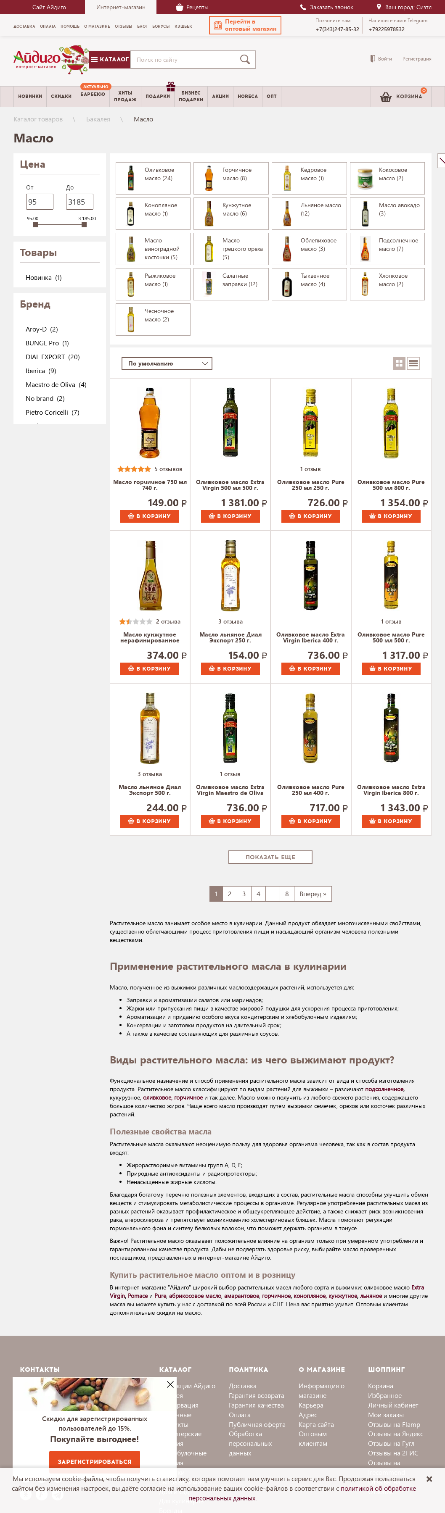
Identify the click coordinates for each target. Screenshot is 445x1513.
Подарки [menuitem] (160, 93)
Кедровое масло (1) (313, 174)
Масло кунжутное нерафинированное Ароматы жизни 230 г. (150, 638)
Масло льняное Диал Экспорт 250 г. (230, 638)
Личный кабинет (393, 1404)
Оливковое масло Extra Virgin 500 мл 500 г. (230, 485)
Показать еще (270, 857)
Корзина (380, 1385)
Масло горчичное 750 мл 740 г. (150, 485)
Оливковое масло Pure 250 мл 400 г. (310, 790)
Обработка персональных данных (250, 1443)
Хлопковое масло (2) (393, 279)
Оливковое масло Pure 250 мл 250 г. (310, 485)
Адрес (308, 1414)
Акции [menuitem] (220, 96)
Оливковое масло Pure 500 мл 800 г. (391, 485)
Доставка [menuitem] (24, 26)
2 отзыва (168, 621)
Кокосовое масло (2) (393, 174)
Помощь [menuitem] (70, 26)
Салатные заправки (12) (239, 279)
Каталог (110, 59)
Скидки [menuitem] (61, 96)
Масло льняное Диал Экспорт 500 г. (150, 790)
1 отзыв (310, 469)
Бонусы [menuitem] (161, 26)
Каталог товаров (38, 118)
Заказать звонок (326, 7)
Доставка (243, 1385)
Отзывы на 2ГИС (393, 1452)
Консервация (179, 1404)
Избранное (385, 1395)
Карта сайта (316, 1424)
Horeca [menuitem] (248, 96)
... (273, 893)
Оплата (240, 1414)
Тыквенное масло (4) (315, 279)
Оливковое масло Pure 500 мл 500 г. (391, 638)
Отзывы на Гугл (391, 1443)
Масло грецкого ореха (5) (242, 248)
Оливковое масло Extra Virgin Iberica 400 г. (310, 638)
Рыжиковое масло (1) (160, 279)
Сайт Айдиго (49, 7)
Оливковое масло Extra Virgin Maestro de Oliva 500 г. (230, 790)
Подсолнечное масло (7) (398, 244)
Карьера (311, 1404)
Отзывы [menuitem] (123, 26)
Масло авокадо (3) (399, 209)
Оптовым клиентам (313, 1438)
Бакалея (98, 118)
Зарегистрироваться (95, 1462)
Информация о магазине (321, 1390)
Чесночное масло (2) (159, 315)
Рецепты (192, 7)
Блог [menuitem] (142, 26)
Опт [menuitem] (272, 96)
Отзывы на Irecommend (386, 1467)
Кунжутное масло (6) (236, 209)
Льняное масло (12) (321, 209)
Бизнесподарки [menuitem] (191, 96)
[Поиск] (247, 59)
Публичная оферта (257, 1424)
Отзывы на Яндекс (395, 1433)
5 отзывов (168, 469)
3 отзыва (230, 621)
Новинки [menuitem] (30, 96)
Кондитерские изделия (180, 1438)
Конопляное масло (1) (161, 209)
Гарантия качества (256, 1404)
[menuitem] (92, 97)
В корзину (149, 516)
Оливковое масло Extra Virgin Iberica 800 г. (391, 790)
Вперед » (312, 893)
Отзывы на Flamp (394, 1424)
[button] (245, 25)
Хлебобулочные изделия (183, 1457)
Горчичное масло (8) (237, 174)
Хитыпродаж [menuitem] (125, 96)
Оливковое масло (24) (159, 174)
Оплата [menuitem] (48, 26)
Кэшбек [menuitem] (183, 26)
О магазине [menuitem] (97, 26)
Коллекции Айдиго (187, 1385)
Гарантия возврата (256, 1395)
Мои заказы (386, 1414)
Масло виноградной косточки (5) (162, 248)
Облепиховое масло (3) (318, 244)
